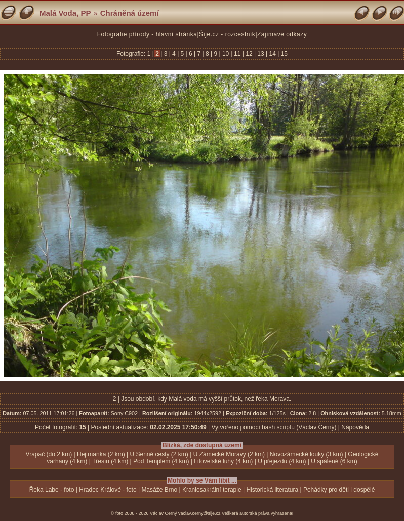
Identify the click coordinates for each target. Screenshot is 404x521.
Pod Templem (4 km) (161, 461)
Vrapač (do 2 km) (49, 454)
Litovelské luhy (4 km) (223, 461)
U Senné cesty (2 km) (159, 454)
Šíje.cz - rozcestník (227, 34)
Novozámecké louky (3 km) (306, 454)
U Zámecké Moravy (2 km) (229, 454)
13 (261, 53)
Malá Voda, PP (65, 13)
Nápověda (355, 427)
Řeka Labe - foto (51, 489)
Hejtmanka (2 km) (101, 454)
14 (272, 53)
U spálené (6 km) (334, 461)
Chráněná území (129, 13)
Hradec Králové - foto (107, 489)
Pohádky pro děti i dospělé (339, 489)
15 (283, 53)
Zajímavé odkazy (282, 34)
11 (237, 53)
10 (226, 53)
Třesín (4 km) (110, 461)
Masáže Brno (159, 489)
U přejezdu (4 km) (282, 461)
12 (249, 53)
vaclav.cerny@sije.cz (199, 513)
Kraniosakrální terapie (211, 489)
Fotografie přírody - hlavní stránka (147, 34)
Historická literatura (272, 489)
